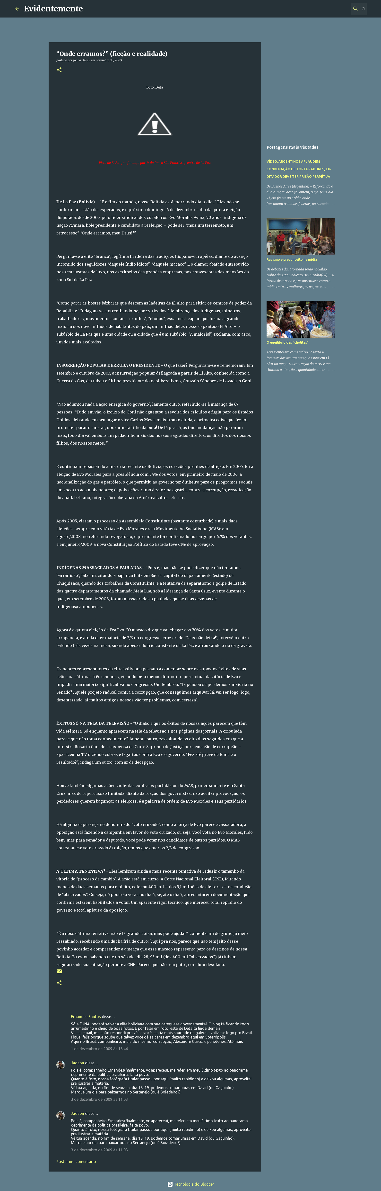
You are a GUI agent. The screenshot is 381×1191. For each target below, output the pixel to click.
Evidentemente (53, 9)
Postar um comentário (76, 1161)
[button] (59, 70)
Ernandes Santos (86, 1016)
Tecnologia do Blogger (190, 1184)
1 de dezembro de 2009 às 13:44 (99, 1049)
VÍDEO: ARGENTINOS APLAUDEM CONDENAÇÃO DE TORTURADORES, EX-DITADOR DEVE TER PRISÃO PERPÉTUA (299, 169)
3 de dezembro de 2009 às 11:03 (99, 1099)
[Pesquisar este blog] (341, 9)
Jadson (77, 1063)
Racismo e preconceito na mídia (292, 259)
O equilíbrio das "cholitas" (288, 342)
